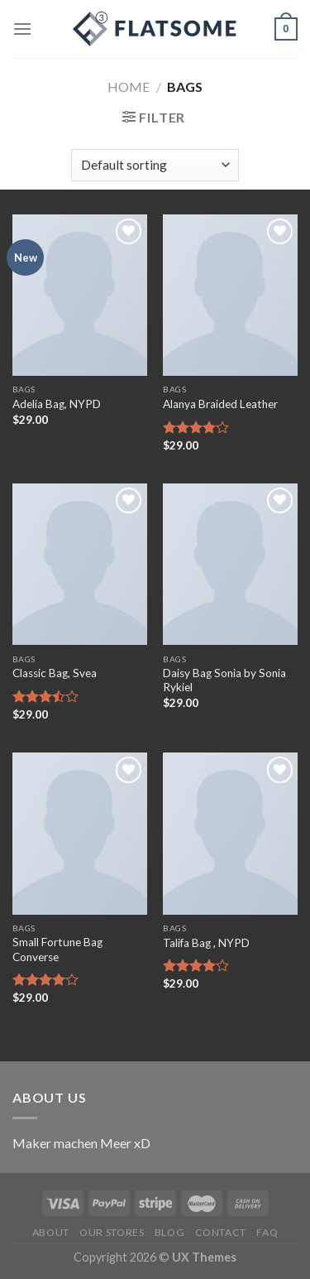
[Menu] (22, 28)
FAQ (267, 1232)
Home (128, 86)
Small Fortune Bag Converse (57, 949)
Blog (169, 1232)
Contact (220, 1232)
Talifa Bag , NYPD (206, 943)
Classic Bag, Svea (54, 673)
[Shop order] (155, 165)
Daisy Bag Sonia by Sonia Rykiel (224, 680)
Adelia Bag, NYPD (56, 404)
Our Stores (111, 1232)
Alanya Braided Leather (220, 404)
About (50, 1232)
